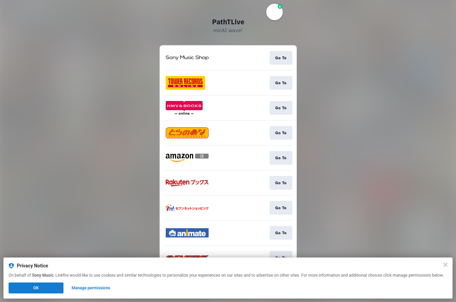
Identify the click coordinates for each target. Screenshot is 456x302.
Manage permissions (91, 288)
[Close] (445, 264)
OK (36, 288)
